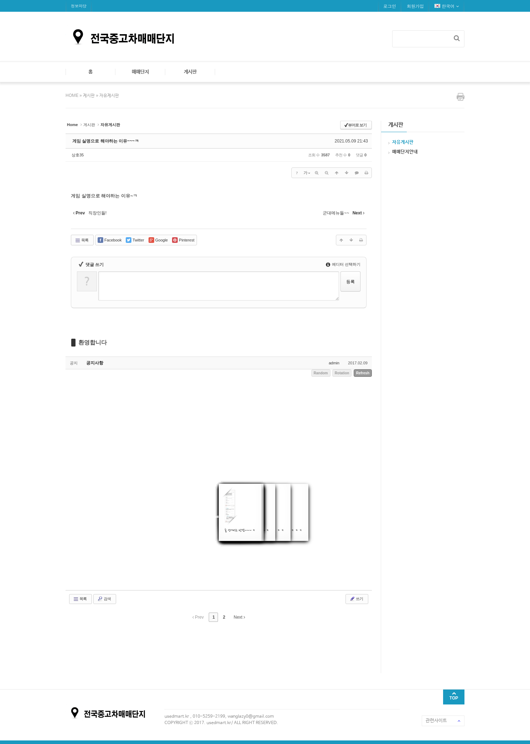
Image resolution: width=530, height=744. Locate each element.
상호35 (78, 155)
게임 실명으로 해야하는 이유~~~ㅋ (105, 141)
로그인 (389, 6)
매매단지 (140, 72)
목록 (81, 240)
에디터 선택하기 (343, 264)
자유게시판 (109, 95)
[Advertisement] (195, 646)
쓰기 (356, 599)
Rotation (342, 373)
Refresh (362, 373)
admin (334, 363)
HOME (72, 95)
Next (239, 617)
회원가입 (415, 6)
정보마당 (79, 6)
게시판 (190, 72)
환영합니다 (92, 342)
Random (321, 373)
